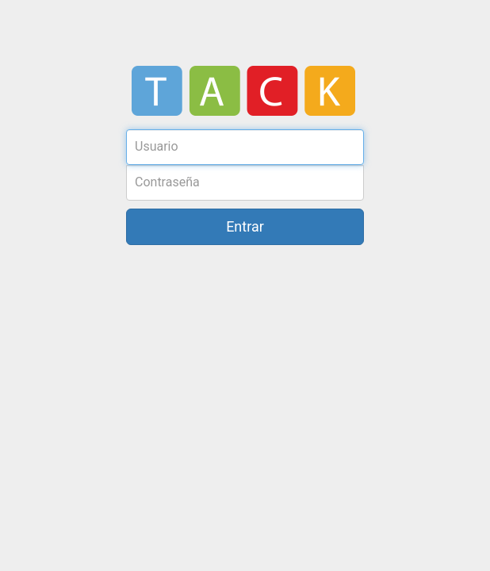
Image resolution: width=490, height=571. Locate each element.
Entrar (245, 226)
